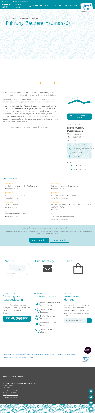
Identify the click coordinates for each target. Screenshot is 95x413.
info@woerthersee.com (10, 395)
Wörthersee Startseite (20, 1)
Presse (32, 357)
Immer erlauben (39, 240)
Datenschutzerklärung (21, 354)
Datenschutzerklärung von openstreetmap (47, 233)
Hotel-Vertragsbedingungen (66, 354)
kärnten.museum (30, 127)
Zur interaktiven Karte (79, 116)
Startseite (5, 1)
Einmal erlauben (60, 240)
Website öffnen (75, 152)
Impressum (7, 354)
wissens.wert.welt (16, 127)
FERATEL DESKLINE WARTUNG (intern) (16, 357)
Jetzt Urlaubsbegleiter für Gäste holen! (17, 319)
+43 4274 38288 (11, 390)
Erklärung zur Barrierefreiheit (43, 354)
